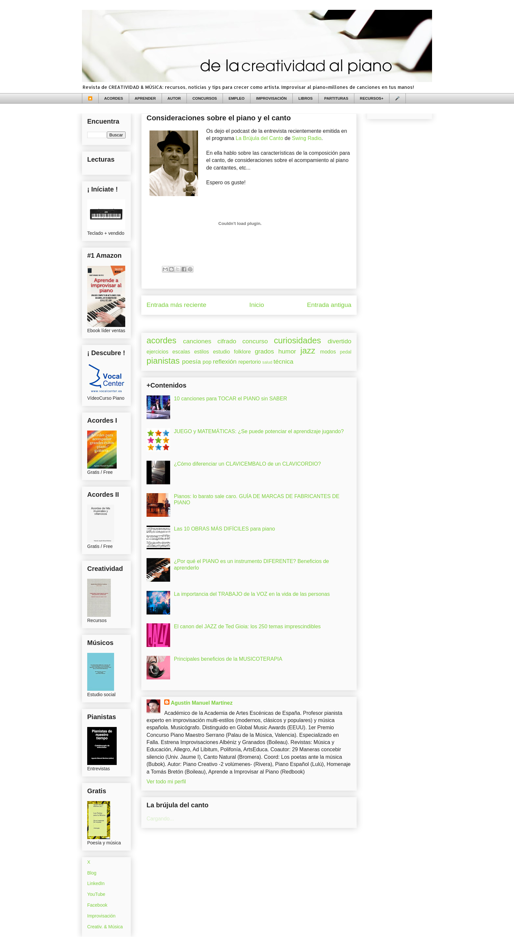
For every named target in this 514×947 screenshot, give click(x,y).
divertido (339, 341)
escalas (181, 351)
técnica (283, 361)
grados (264, 351)
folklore (242, 351)
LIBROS (305, 98)
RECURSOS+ (372, 98)
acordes (161, 340)
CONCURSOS (204, 98)
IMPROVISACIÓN (271, 98)
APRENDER (145, 98)
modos (328, 351)
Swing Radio (307, 138)
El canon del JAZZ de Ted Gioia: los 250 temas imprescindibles (247, 626)
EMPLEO (236, 98)
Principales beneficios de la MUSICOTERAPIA (228, 659)
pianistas (163, 360)
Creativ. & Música (105, 926)
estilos (201, 351)
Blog (91, 873)
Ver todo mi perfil (166, 781)
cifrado (226, 341)
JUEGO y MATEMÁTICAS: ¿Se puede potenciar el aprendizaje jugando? (259, 431)
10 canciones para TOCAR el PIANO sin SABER (230, 398)
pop (207, 362)
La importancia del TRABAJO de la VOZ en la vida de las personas (252, 594)
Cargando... (160, 818)
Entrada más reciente (176, 304)
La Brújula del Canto (259, 138)
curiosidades (297, 340)
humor (287, 351)
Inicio (256, 304)
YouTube (96, 894)
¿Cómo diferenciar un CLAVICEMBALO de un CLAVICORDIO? (247, 464)
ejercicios (157, 351)
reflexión (225, 361)
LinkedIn (96, 883)
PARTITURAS (336, 98)
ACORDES (113, 98)
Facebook (97, 905)
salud (267, 362)
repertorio (249, 362)
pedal (345, 351)
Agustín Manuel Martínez (201, 703)
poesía (191, 361)
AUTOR (174, 98)
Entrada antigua (329, 304)
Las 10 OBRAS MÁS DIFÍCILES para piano (224, 529)
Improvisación (101, 915)
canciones (197, 341)
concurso (255, 341)
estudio (221, 351)
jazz (307, 350)
